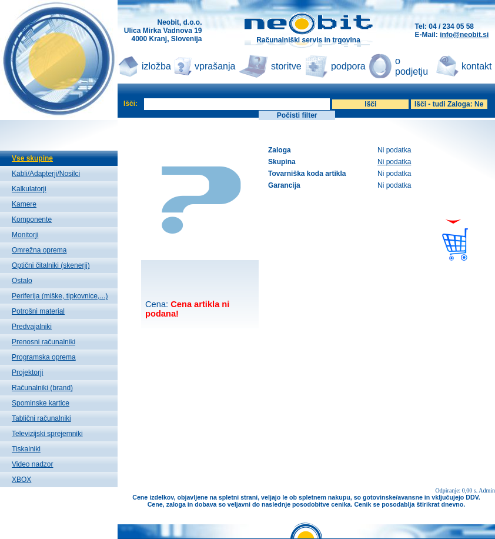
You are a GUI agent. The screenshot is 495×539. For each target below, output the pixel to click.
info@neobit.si (464, 35)
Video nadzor (32, 464)
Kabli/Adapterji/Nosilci (46, 173)
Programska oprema (44, 357)
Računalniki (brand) (42, 388)
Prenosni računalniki (43, 342)
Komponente (32, 219)
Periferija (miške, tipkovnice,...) (60, 296)
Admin (487, 490)
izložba (156, 66)
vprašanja (215, 66)
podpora (348, 66)
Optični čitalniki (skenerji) (51, 265)
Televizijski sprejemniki (47, 434)
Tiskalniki (26, 449)
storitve (286, 66)
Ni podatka (394, 162)
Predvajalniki (32, 326)
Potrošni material (38, 311)
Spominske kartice (40, 403)
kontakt (476, 66)
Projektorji (27, 372)
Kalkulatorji (29, 189)
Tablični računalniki (41, 418)
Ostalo (22, 281)
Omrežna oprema (39, 250)
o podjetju (411, 66)
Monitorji (25, 235)
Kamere (24, 204)
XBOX (21, 479)
